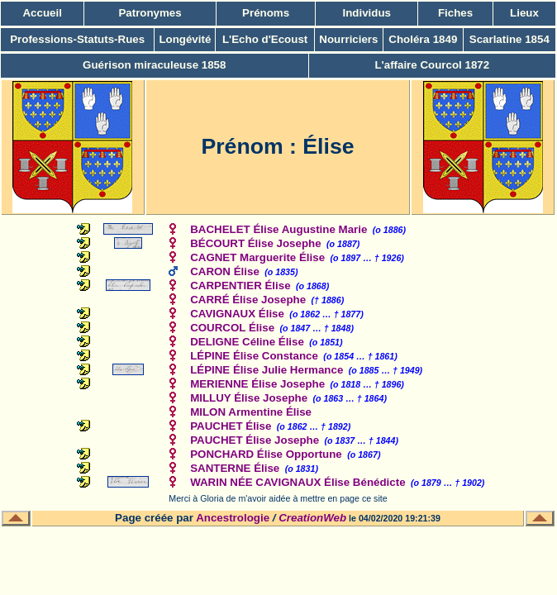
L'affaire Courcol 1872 (431, 65)
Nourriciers (348, 39)
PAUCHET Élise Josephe (254, 440)
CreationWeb (312, 518)
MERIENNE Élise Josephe (257, 384)
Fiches (455, 13)
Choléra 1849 (422, 39)
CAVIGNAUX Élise (237, 313)
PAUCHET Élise (230, 426)
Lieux (524, 13)
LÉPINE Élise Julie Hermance (266, 370)
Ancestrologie (232, 518)
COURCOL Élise (232, 327)
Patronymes (149, 13)
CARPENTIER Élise (240, 285)
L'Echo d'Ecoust (264, 39)
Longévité (185, 39)
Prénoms (265, 13)
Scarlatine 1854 (509, 39)
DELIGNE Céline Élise (247, 342)
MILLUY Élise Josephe (248, 398)
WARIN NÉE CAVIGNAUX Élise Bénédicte (297, 482)
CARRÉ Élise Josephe (248, 299)
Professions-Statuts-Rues (77, 39)
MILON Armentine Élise (251, 412)
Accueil (41, 13)
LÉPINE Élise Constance (254, 356)
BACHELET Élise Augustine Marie (278, 229)
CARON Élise (224, 271)
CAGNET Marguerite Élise (257, 257)
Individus (366, 13)
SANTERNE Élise (234, 468)
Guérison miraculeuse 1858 (154, 65)
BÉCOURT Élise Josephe (255, 243)
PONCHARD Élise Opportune (266, 454)
